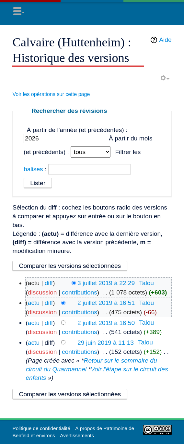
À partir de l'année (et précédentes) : (77, 129)
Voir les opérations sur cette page (51, 94)
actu (34, 302)
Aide (165, 39)
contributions (79, 292)
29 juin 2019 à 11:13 (105, 342)
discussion (42, 292)
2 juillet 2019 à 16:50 (106, 322)
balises (33, 169)
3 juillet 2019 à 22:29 (106, 283)
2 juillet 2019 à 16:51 (106, 302)
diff (49, 283)
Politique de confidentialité (41, 428)
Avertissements (77, 435)
